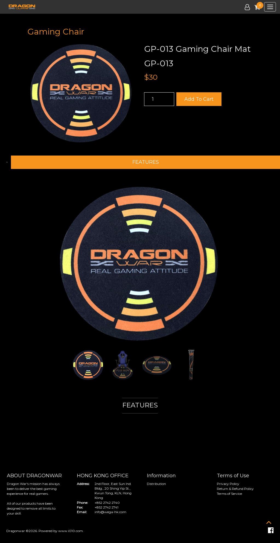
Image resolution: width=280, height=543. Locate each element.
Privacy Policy (228, 484)
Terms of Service (229, 494)
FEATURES (145, 162)
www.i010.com (70, 531)
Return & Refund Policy (235, 489)
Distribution (156, 484)
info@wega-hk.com (110, 512)
